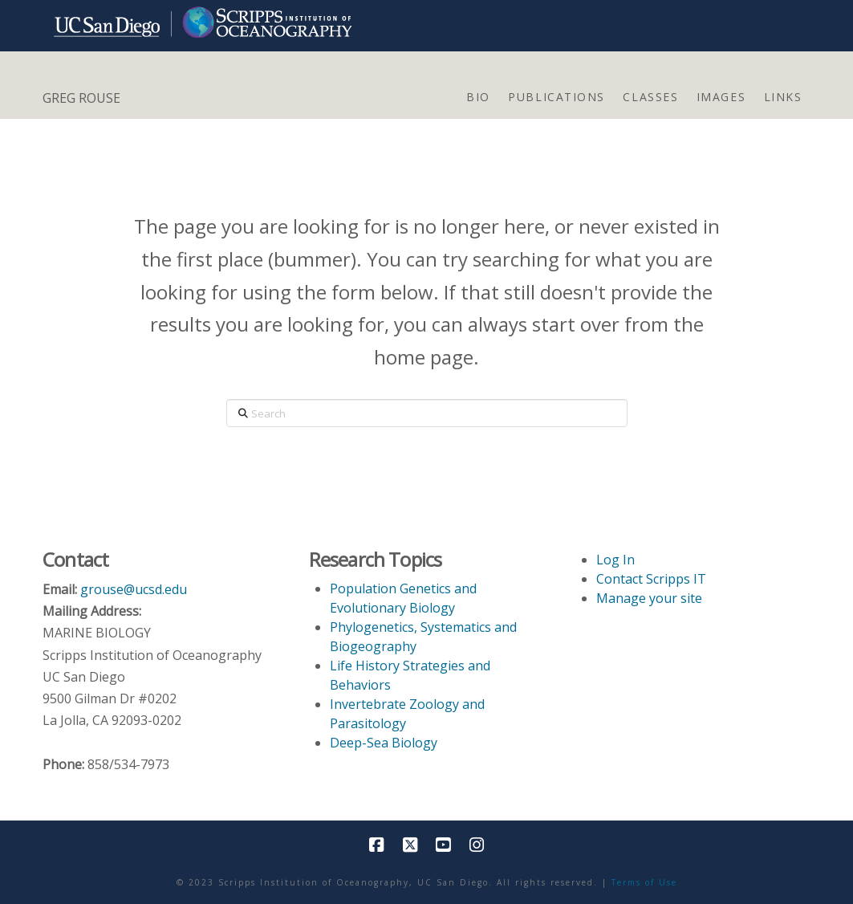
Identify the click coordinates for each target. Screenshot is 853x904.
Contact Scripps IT (651, 579)
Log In (615, 559)
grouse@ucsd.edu (133, 589)
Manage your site (649, 598)
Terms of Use (644, 882)
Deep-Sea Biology (383, 742)
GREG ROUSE (81, 98)
